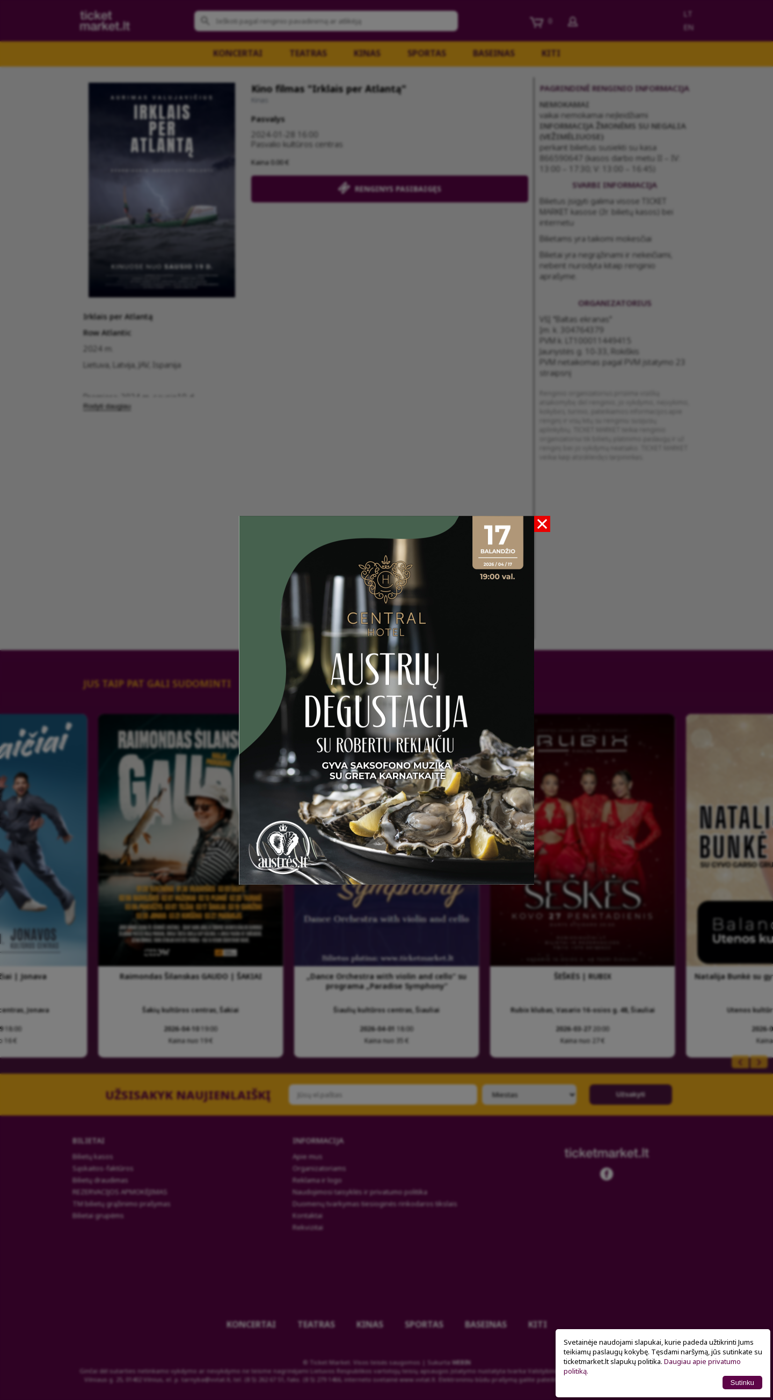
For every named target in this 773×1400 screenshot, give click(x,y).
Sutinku (742, 1383)
